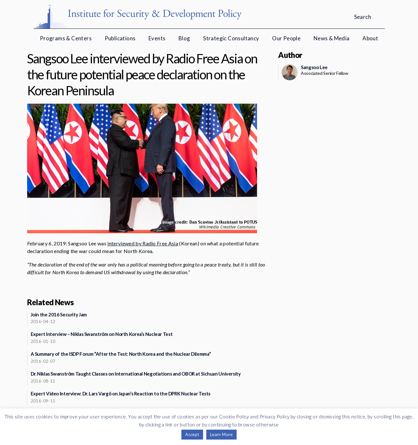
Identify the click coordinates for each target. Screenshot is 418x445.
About (370, 38)
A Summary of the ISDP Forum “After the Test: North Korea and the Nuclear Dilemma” (121, 354)
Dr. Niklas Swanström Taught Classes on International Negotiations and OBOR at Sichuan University (136, 374)
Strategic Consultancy (231, 38)
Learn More (221, 434)
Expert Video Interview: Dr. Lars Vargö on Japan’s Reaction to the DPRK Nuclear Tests (121, 393)
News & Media (332, 38)
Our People (286, 38)
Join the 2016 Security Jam (59, 314)
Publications (120, 38)
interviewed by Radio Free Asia (142, 243)
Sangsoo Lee (314, 67)
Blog (184, 38)
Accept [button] (192, 434)
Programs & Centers (66, 38)
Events (156, 38)
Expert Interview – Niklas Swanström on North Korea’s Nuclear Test (102, 334)
